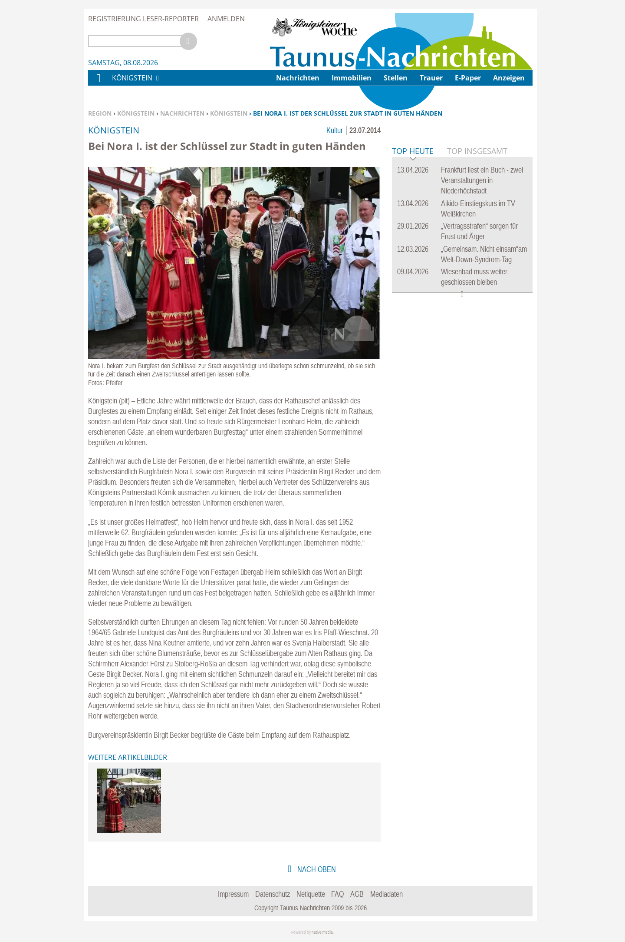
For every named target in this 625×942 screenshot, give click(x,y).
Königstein (136, 113)
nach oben (316, 869)
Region (100, 113)
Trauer (431, 78)
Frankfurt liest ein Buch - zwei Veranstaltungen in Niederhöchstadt (482, 313)
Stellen (396, 78)
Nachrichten (182, 113)
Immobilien (352, 78)
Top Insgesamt (477, 284)
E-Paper (468, 78)
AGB (357, 894)
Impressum (233, 894)
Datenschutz (272, 894)
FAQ (337, 894)
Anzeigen (509, 78)
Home (98, 84)
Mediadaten (386, 894)
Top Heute (413, 284)
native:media (322, 932)
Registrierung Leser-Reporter (143, 18)
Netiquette (310, 894)
